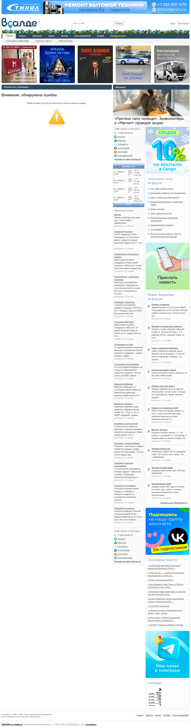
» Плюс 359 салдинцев (158, 606)
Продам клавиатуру (161, 449)
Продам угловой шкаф (162, 468)
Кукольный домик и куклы (164, 370)
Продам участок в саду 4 (163, 386)
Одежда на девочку (161, 305)
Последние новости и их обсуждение (167, 193)
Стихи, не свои (157, 209)
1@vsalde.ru (123, 144)
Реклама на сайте (118, 36)
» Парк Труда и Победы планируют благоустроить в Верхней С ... (164, 619)
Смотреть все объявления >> (174, 503)
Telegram (121, 137)
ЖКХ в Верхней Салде (161, 213)
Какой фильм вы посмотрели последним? (164, 219)
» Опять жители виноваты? (160, 580)
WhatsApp (121, 140)
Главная (9, 36)
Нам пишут (37, 36)
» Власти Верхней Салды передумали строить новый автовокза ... (166, 600)
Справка (100, 36)
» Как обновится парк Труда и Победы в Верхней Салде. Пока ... (165, 585)
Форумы (64, 36)
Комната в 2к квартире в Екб (165, 408)
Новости (22, 36)
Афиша (51, 36)
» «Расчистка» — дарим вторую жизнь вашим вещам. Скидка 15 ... (166, 574)
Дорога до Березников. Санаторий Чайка (166, 203)
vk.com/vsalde (123, 148)
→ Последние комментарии (17, 41)
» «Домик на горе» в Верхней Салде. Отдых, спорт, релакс (165, 611)
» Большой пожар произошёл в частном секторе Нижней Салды (166, 593)
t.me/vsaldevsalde (124, 156)
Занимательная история (161, 225)
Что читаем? (156, 229)
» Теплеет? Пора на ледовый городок (165, 625)
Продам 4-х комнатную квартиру (167, 326)
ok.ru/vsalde (122, 152)
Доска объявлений (82, 36)
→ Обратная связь (64, 41)
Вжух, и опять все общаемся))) (165, 197)
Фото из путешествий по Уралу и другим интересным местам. (165, 235)
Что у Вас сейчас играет (161, 188)
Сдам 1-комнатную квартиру (165, 348)
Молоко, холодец (159, 430)
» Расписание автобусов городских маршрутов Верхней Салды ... (164, 567)
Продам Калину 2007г (162, 484)
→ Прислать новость (43, 41)
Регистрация (183, 23)
